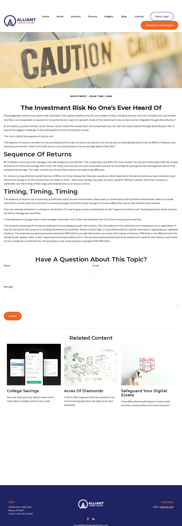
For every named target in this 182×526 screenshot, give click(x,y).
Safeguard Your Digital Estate (144, 383)
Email (96, 256)
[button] (45, 7)
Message (8, 277)
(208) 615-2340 (167, 497)
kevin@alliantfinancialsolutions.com (91, 515)
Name (7, 256)
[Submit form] (13, 306)
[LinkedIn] (93, 509)
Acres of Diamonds (83, 381)
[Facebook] (88, 509)
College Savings (23, 381)
